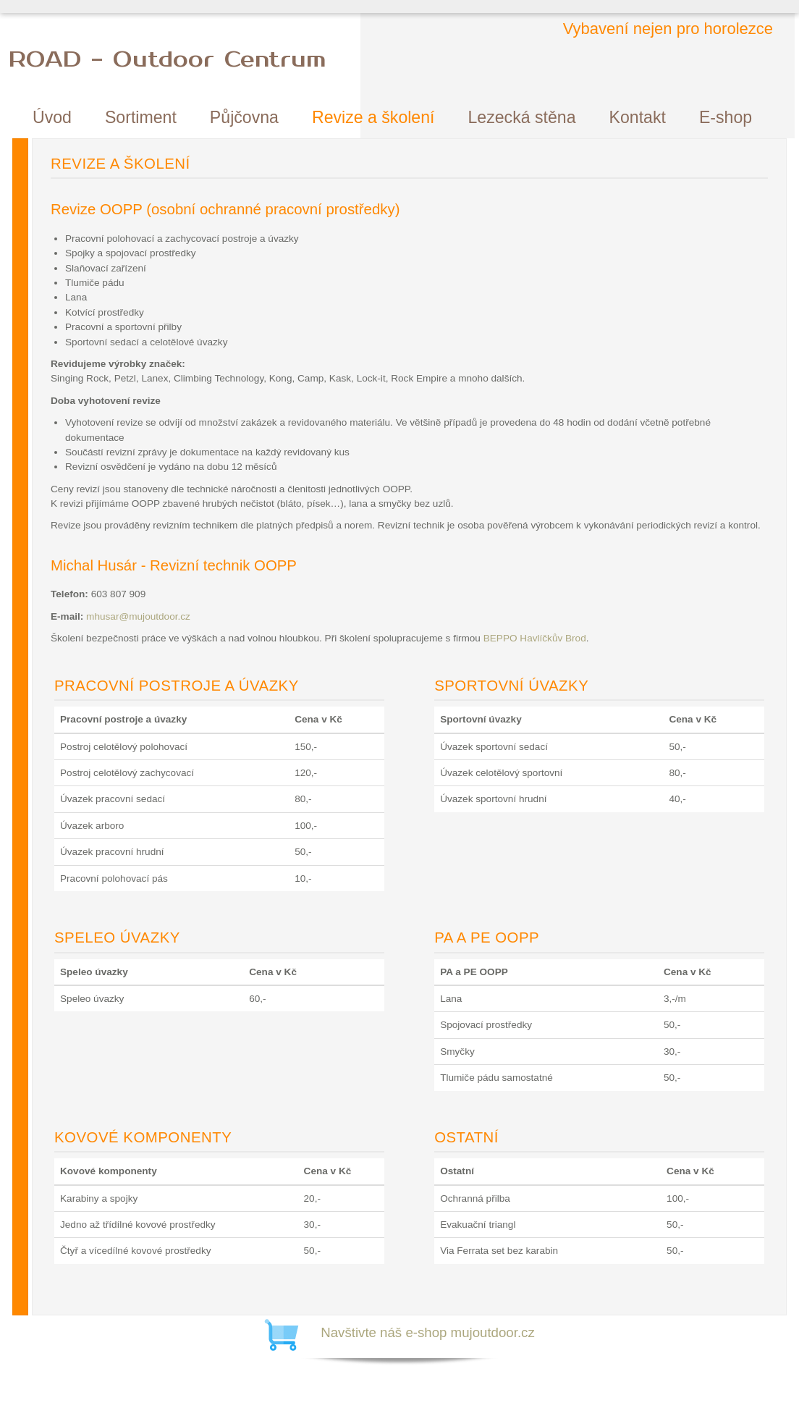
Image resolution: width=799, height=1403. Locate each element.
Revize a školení (373, 117)
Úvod (52, 117)
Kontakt (637, 117)
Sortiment (141, 117)
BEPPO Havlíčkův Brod (534, 638)
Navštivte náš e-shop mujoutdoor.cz (428, 1332)
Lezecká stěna (522, 117)
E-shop (725, 117)
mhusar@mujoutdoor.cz (138, 616)
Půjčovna (244, 117)
